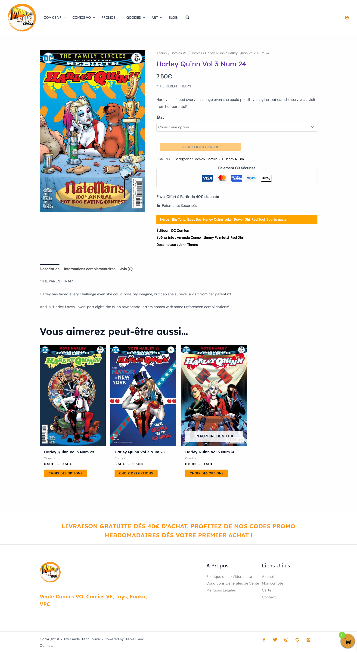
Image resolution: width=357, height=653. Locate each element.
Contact (269, 598)
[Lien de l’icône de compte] (347, 17)
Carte (266, 591)
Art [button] (157, 17)
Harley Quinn (217, 53)
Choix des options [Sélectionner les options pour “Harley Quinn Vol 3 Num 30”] (208, 474)
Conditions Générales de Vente (232, 584)
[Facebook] (264, 641)
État (160, 117)
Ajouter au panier (200, 147)
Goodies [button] (135, 17)
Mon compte (272, 584)
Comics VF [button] (55, 17)
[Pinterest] (304, 641)
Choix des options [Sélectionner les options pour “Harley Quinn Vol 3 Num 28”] (137, 474)
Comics (198, 53)
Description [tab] (49, 269)
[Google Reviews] (294, 641)
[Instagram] (284, 641)
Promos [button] (111, 17)
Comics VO (180, 53)
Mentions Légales (221, 591)
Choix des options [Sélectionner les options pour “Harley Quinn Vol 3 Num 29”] (67, 474)
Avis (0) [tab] (127, 269)
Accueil (162, 53)
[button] (63, 17)
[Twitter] (274, 641)
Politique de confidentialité (229, 577)
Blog (173, 17)
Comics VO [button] (83, 17)
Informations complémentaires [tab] (90, 269)
